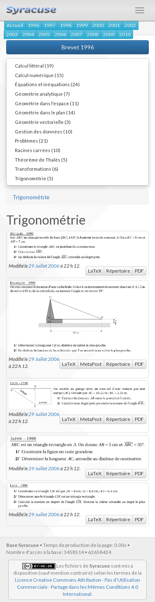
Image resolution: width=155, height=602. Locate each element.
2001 (114, 25)
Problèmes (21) (31, 140)
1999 (82, 25)
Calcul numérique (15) (39, 75)
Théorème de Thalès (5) (41, 159)
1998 (66, 25)
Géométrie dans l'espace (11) (47, 103)
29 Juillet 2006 (44, 265)
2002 (130, 25)
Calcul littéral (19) (34, 65)
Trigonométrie (31, 197)
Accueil (15, 25)
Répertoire (118, 271)
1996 (33, 25)
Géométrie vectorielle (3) (43, 122)
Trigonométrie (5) (34, 178)
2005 (44, 34)
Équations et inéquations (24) (47, 84)
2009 (108, 34)
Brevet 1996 (78, 47)
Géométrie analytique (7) (42, 94)
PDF (139, 271)
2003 (12, 34)
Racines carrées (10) (37, 150)
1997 (49, 25)
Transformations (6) (36, 169)
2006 (60, 34)
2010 (125, 34)
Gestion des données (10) (43, 131)
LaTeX (95, 271)
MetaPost (91, 364)
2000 (98, 25)
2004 (28, 34)
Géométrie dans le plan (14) (45, 112)
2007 (76, 34)
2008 (92, 34)
